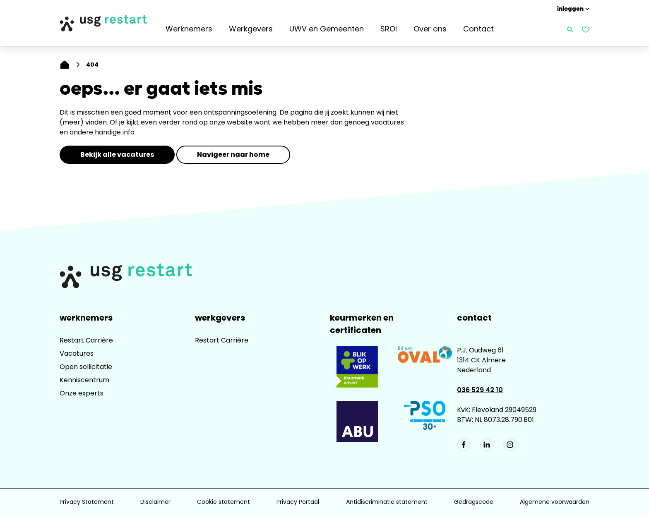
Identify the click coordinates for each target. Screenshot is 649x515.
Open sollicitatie (86, 366)
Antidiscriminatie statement (387, 502)
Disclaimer (155, 502)
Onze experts (81, 393)
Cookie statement (223, 502)
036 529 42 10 (480, 390)
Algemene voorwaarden (554, 502)
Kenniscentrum (84, 380)
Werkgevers (251, 29)
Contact (478, 29)
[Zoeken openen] (570, 29)
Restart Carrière (86, 340)
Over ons (430, 29)
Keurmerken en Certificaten (362, 324)
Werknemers (189, 29)
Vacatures (77, 353)
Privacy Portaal (297, 502)
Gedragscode (473, 502)
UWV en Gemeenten (326, 29)
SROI (388, 29)
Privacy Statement (87, 502)
